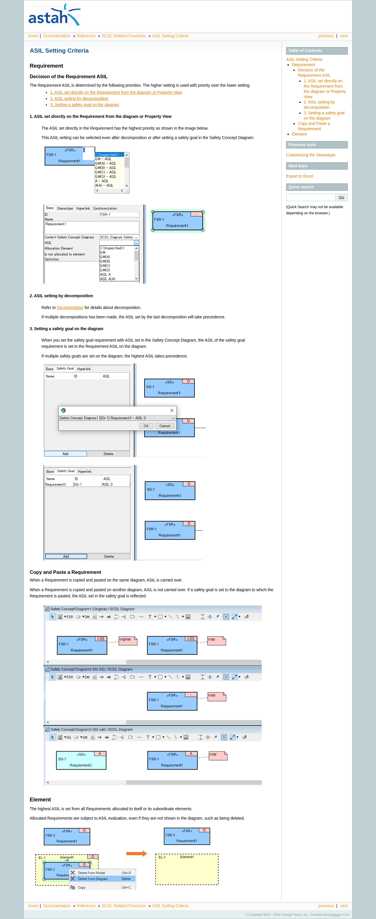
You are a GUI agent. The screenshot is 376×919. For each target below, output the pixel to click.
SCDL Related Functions (124, 36)
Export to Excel (299, 176)
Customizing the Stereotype (310, 155)
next (344, 36)
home (33, 36)
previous (326, 36)
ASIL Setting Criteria (170, 36)
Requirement (303, 64)
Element (299, 134)
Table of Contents (305, 50)
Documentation (56, 36)
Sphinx (336, 914)
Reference (86, 36)
